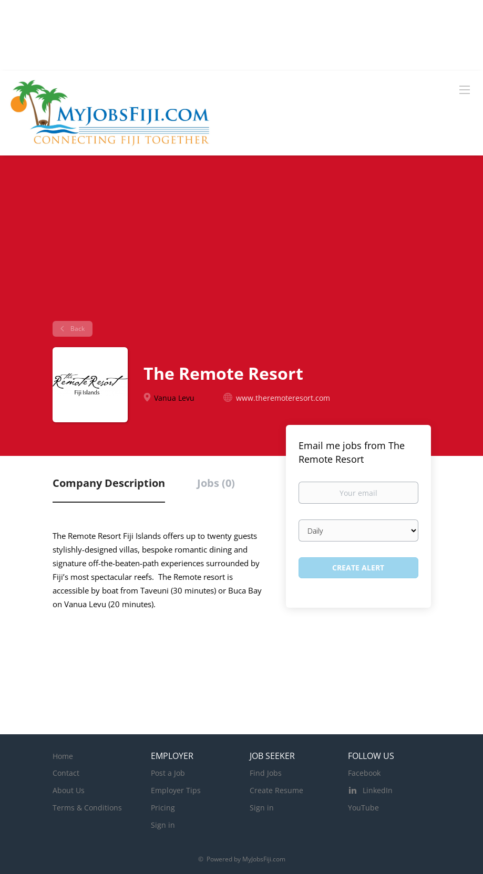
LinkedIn (378, 790)
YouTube (363, 808)
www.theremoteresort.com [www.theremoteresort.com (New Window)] (283, 398)
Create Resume (276, 790)
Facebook (364, 773)
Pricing (163, 808)
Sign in (163, 825)
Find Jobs (266, 773)
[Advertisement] (241, 242)
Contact (66, 773)
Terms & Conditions (87, 808)
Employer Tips (176, 790)
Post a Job (168, 773)
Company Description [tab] (109, 483)
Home (63, 756)
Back (77, 328)
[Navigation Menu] (464, 89)
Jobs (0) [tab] (216, 483)
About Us (69, 790)
